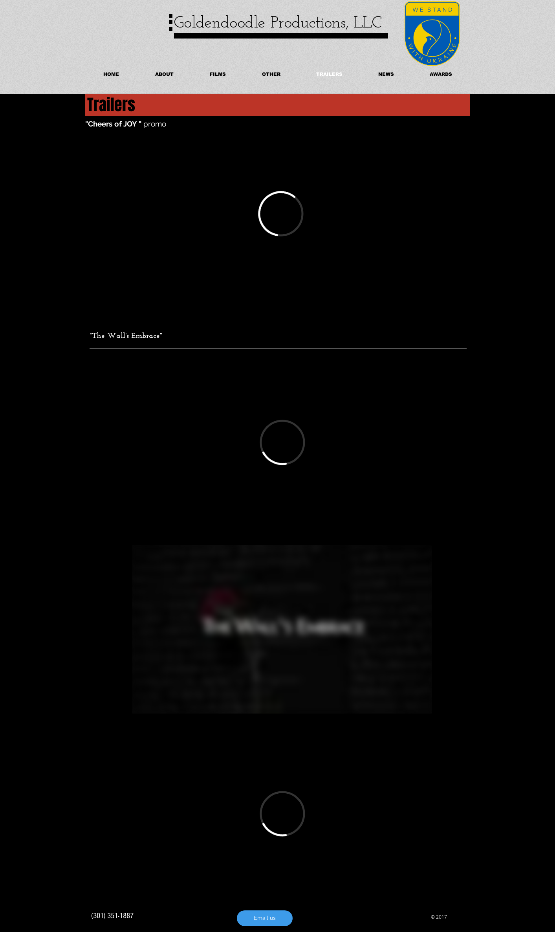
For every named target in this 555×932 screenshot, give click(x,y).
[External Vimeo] (280, 214)
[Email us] (265, 918)
